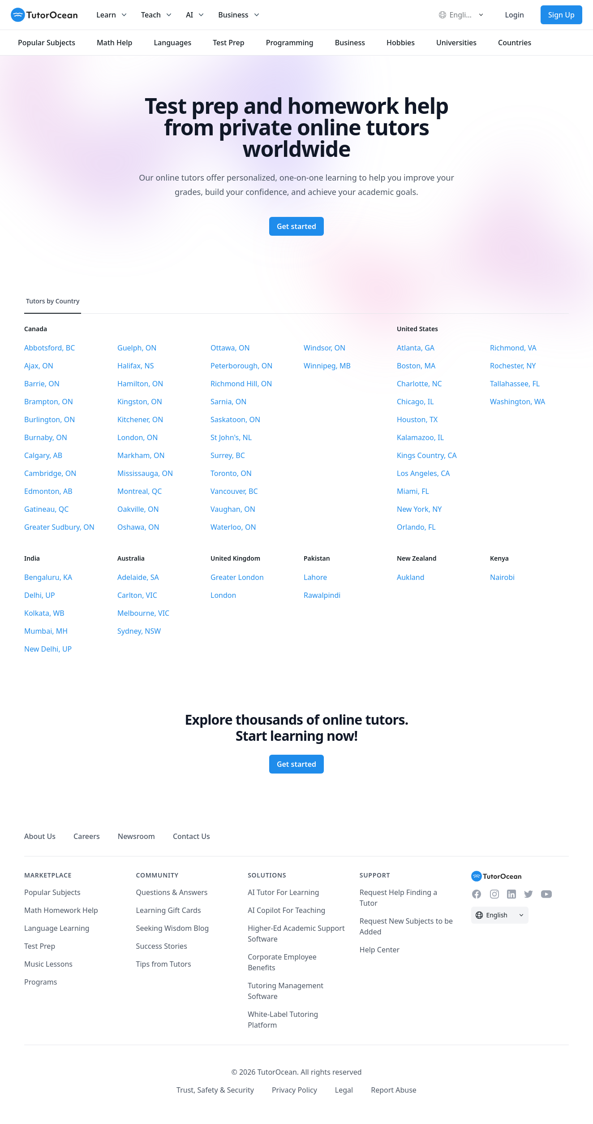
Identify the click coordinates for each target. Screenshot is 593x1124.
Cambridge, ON (50, 473)
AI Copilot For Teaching (286, 910)
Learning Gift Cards (168, 910)
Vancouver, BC (234, 491)
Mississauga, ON (145, 473)
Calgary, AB (43, 455)
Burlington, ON (49, 419)
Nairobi (502, 577)
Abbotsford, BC (49, 348)
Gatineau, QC (46, 509)
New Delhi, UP (48, 649)
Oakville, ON (138, 509)
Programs (40, 982)
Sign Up (561, 15)
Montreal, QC (139, 491)
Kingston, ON (139, 401)
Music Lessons (48, 964)
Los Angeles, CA (423, 473)
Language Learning (57, 928)
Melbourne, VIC (143, 613)
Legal (344, 1090)
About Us (40, 836)
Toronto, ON (231, 473)
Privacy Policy (294, 1090)
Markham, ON (141, 455)
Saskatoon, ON (235, 419)
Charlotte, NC (419, 384)
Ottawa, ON (230, 348)
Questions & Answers (172, 892)
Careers (86, 836)
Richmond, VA (513, 348)
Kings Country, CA (427, 455)
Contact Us (191, 836)
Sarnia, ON (228, 401)
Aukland (411, 577)
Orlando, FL (416, 527)
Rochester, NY (513, 366)
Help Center (380, 950)
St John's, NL (231, 437)
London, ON (137, 437)
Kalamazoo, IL (420, 437)
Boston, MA (416, 366)
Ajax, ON (38, 366)
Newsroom (136, 836)
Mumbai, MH (46, 631)
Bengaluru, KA (48, 577)
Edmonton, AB (48, 491)
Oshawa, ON (138, 527)
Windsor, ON (324, 348)
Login (514, 15)
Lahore (315, 577)
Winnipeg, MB (327, 366)
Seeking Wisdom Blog (172, 928)
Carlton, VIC (137, 595)
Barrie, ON (42, 384)
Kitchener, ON (140, 419)
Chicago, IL (415, 401)
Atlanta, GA (415, 348)
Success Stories (161, 946)
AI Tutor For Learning (283, 892)
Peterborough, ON (241, 366)
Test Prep (39, 946)
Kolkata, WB (44, 613)
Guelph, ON (137, 348)
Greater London (237, 577)
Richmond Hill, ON (241, 384)
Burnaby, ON (45, 437)
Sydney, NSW (139, 631)
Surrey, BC (228, 455)
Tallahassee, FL (515, 384)
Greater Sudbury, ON (59, 527)
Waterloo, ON (233, 527)
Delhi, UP (39, 595)
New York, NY (419, 509)
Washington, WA (517, 401)
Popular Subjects (52, 892)
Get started (296, 226)
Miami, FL (413, 491)
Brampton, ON (48, 401)
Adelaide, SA (138, 577)
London (223, 595)
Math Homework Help (61, 910)
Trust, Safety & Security (215, 1090)
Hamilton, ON (140, 384)
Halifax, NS (135, 366)
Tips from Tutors (163, 964)
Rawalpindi (322, 595)
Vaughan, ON (233, 509)
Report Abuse (394, 1090)
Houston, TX (417, 419)
